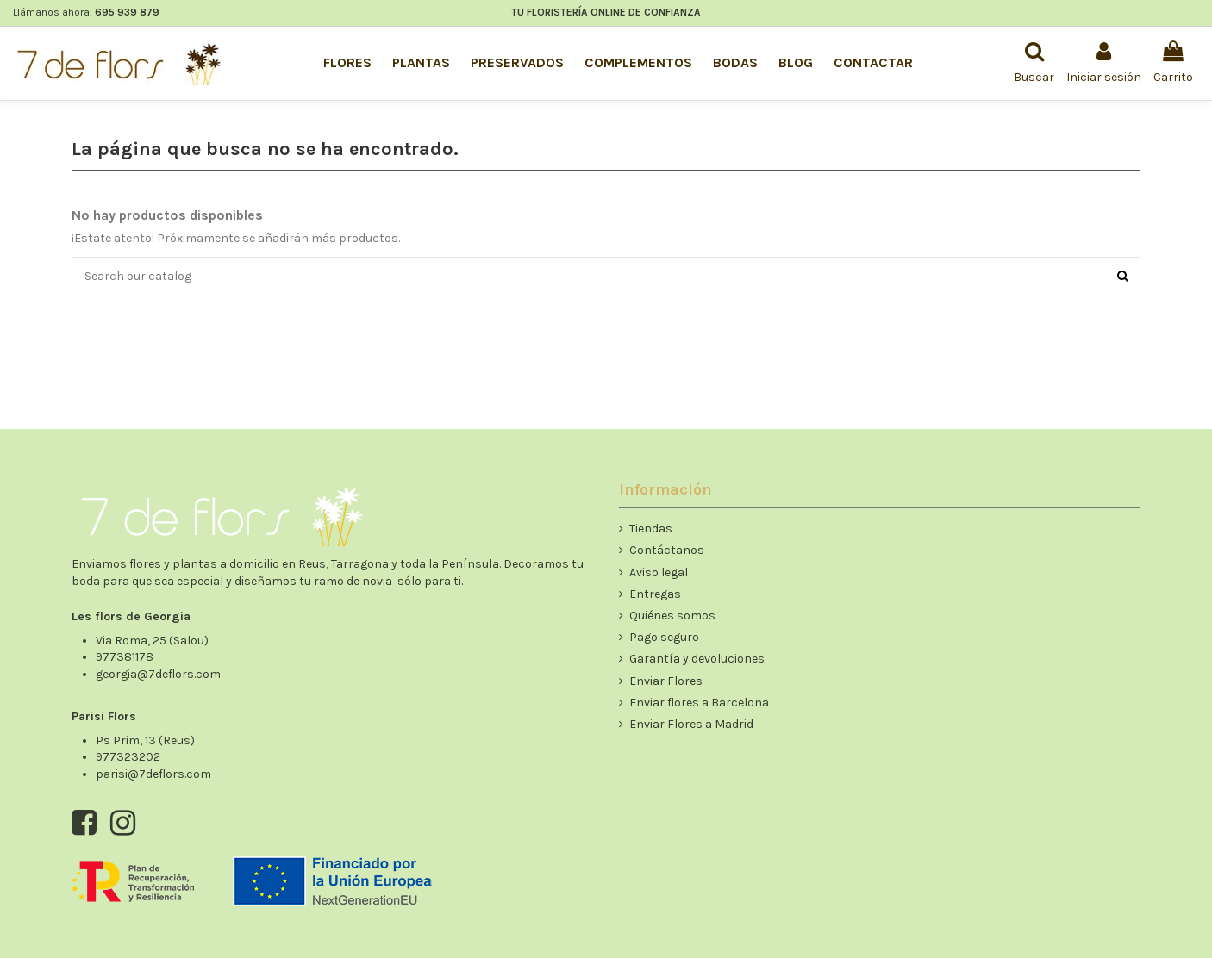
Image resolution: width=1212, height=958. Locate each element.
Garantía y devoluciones (697, 658)
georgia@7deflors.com (158, 674)
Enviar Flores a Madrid (691, 724)
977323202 (128, 757)
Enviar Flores (666, 681)
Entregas (655, 594)
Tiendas (650, 528)
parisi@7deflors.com (153, 774)
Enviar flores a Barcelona (699, 702)
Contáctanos (666, 550)
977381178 (124, 657)
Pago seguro (664, 637)
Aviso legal (658, 572)
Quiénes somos (672, 615)
